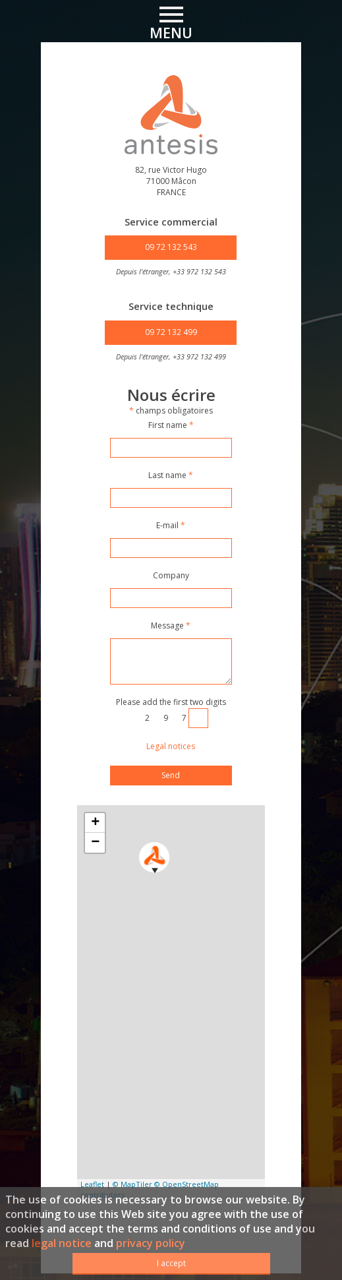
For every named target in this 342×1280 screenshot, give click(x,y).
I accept (171, 1263)
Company (171, 575)
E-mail (170, 525)
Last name (170, 475)
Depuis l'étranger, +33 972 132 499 (171, 356)
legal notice (62, 1243)
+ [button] (95, 823)
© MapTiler (132, 1184)
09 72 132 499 (171, 332)
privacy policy (150, 1243)
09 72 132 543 (171, 247)
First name (171, 425)
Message (170, 626)
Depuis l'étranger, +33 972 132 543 (171, 271)
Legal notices (170, 746)
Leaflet (92, 1184)
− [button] (95, 843)
